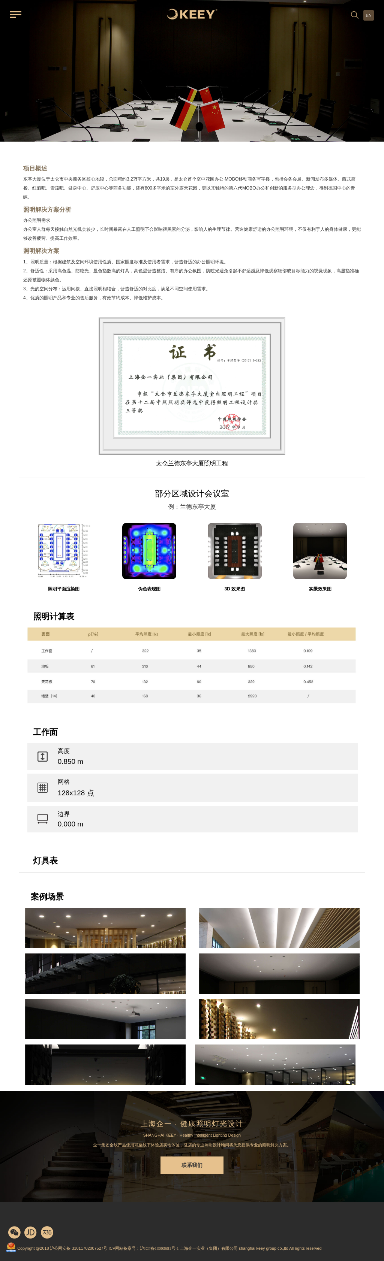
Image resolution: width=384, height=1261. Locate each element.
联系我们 (192, 1165)
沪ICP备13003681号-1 (159, 1248)
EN (369, 15)
